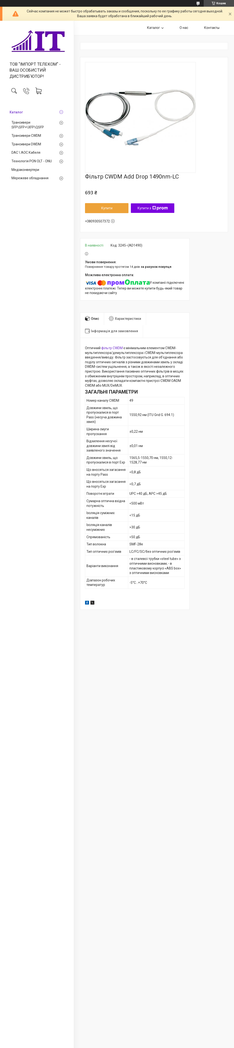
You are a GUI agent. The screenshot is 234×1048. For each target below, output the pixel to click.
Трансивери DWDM (26, 144)
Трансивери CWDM (26, 135)
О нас (184, 28)
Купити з (153, 208)
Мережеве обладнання (29, 178)
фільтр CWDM (112, 348)
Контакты (211, 28)
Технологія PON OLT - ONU (31, 161)
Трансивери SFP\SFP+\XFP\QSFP (27, 125)
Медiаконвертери (25, 170)
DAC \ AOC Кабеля (25, 152)
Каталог (16, 112)
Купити (106, 208)
